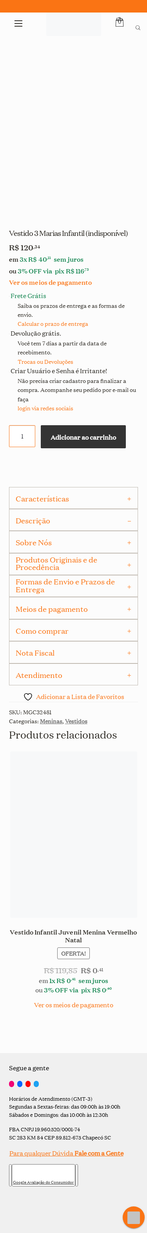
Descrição (33, 520)
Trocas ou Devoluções (45, 361)
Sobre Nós (34, 542)
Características (42, 498)
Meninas (51, 721)
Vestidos (76, 721)
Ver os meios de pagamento (50, 282)
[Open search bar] (138, 26)
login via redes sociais (45, 408)
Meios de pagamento (52, 609)
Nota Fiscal (35, 652)
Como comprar (42, 630)
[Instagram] (11, 1084)
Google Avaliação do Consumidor (43, 1182)
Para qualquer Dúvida (66, 1153)
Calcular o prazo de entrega (53, 323)
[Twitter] (36, 1084)
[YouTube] (28, 1084)
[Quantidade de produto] (22, 436)
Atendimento (39, 675)
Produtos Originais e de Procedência (56, 563)
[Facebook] (19, 1084)
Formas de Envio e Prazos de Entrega (65, 585)
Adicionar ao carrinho (83, 437)
